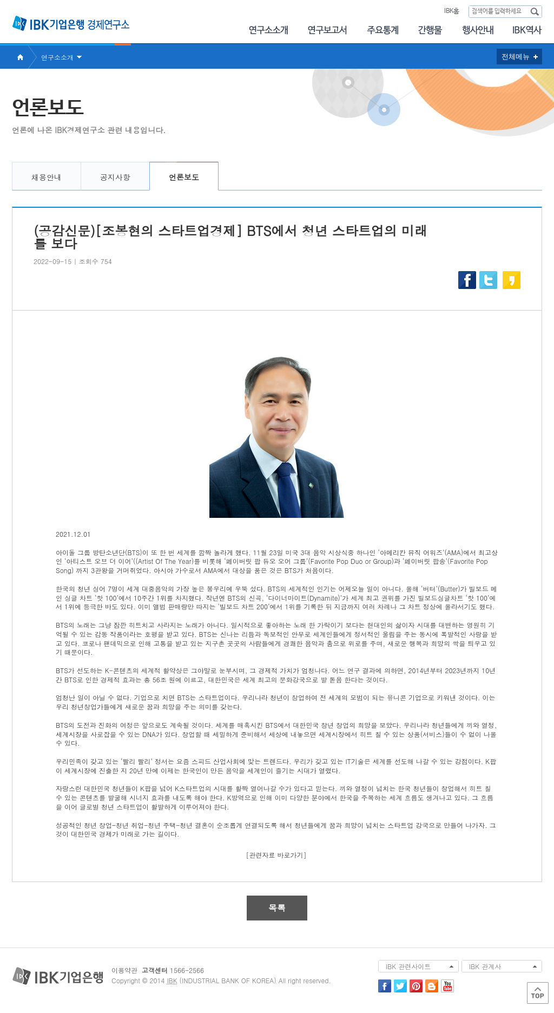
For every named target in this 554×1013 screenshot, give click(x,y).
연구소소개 (268, 30)
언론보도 (184, 177)
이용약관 (124, 970)
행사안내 (477, 30)
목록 (277, 908)
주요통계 (382, 30)
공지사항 (115, 177)
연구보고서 (327, 30)
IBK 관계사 (485, 966)
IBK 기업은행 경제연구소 (71, 23)
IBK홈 (451, 11)
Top (538, 993)
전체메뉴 (516, 56)
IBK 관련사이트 (408, 966)
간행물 (430, 30)
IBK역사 (527, 30)
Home (20, 57)
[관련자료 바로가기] (276, 854)
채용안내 (46, 177)
